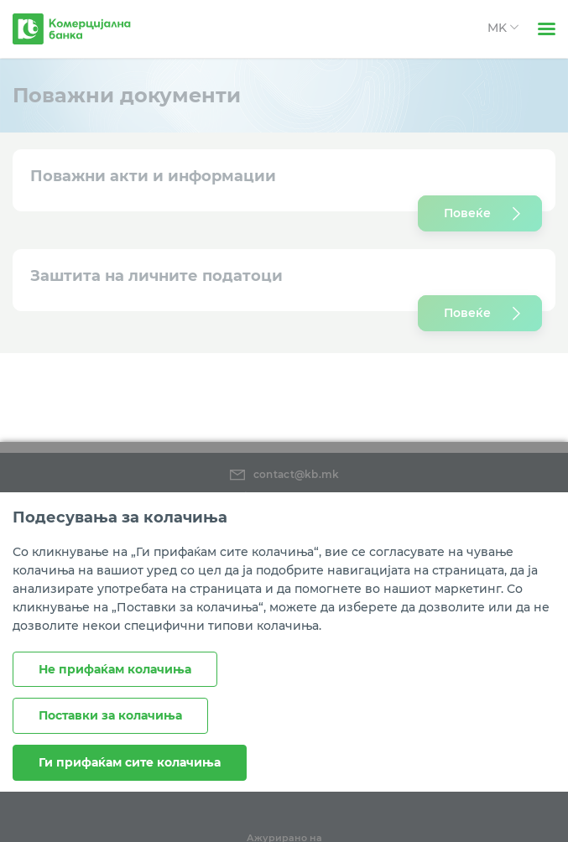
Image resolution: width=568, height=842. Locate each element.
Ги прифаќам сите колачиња (130, 762)
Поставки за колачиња (110, 715)
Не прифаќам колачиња (115, 669)
